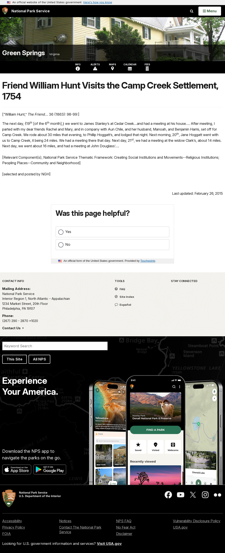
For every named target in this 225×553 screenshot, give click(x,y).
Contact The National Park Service (80, 529)
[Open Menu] (209, 11)
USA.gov (180, 527)
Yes (68, 231)
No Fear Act (125, 527)
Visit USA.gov (109, 543)
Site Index (124, 296)
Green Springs (23, 53)
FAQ (120, 289)
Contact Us (12, 328)
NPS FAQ (123, 521)
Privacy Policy (13, 527)
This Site (14, 359)
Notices (65, 521)
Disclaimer (124, 533)
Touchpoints (147, 260)
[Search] (55, 346)
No (67, 244)
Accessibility (12, 521)
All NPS (39, 359)
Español (123, 304)
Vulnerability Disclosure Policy (196, 521)
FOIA (6, 533)
